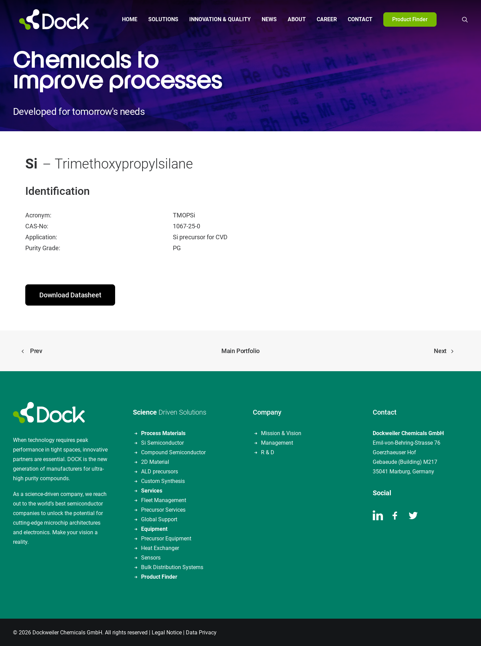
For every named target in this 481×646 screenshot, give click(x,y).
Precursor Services (163, 509)
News (266, 19)
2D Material (155, 461)
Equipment (154, 528)
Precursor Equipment (166, 538)
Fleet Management (163, 499)
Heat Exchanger (160, 547)
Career (324, 19)
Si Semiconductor (162, 442)
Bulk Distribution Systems (172, 566)
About (294, 19)
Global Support (159, 518)
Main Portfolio (240, 350)
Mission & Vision (281, 432)
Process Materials (163, 432)
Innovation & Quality (217, 19)
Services (151, 490)
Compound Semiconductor (173, 451)
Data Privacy (201, 632)
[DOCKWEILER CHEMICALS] (47, 19)
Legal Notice (167, 632)
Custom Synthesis (163, 480)
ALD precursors (159, 471)
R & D (267, 451)
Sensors (151, 557)
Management (277, 442)
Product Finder (159, 576)
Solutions (160, 19)
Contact (357, 19)
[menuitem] (126, 19)
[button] (465, 19)
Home (126, 19)
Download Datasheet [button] (70, 294)
